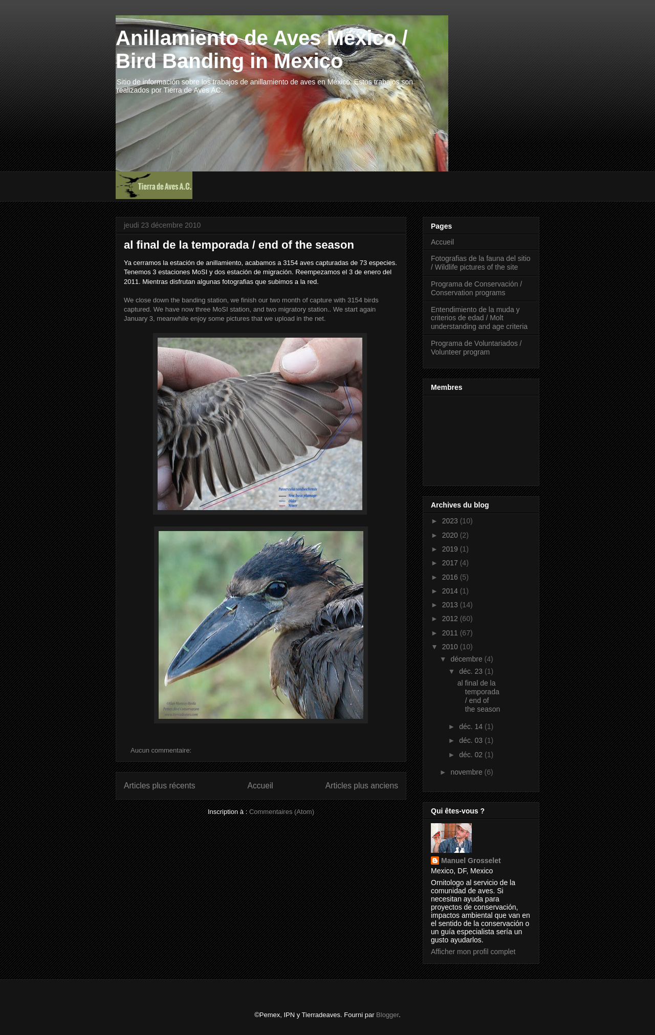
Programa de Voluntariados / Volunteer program (476, 347)
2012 (451, 618)
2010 (451, 647)
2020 (451, 535)
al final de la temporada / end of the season (239, 244)
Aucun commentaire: (161, 750)
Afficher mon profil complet (473, 952)
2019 (451, 549)
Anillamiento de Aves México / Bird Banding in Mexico (262, 49)
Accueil (260, 785)
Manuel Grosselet (471, 860)
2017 (451, 563)
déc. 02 (472, 755)
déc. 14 (472, 726)
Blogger (387, 1015)
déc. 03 (472, 740)
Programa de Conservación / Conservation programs (476, 288)
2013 (451, 605)
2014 (451, 591)
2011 (451, 633)
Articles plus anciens (361, 785)
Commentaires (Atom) (281, 812)
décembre (467, 659)
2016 (451, 577)
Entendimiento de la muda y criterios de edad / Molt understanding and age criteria (479, 318)
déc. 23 (472, 671)
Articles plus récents (159, 785)
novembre (467, 772)
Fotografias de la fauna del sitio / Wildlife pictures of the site (481, 262)
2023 (451, 521)
